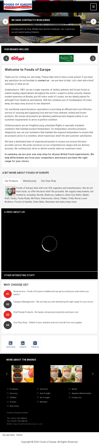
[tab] (11, 181)
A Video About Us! (14, 212)
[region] (49, 21)
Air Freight (45, 397)
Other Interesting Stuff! (19, 275)
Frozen (13, 402)
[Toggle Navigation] (93, 6)
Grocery (13, 393)
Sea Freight (45, 393)
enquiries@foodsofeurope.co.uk (27, 424)
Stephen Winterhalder (81, 393)
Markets (43, 402)
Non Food (14, 406)
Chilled (13, 397)
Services (44, 389)
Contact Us (76, 397)
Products (14, 389)
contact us (43, 80)
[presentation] (5, 21)
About (74, 389)
